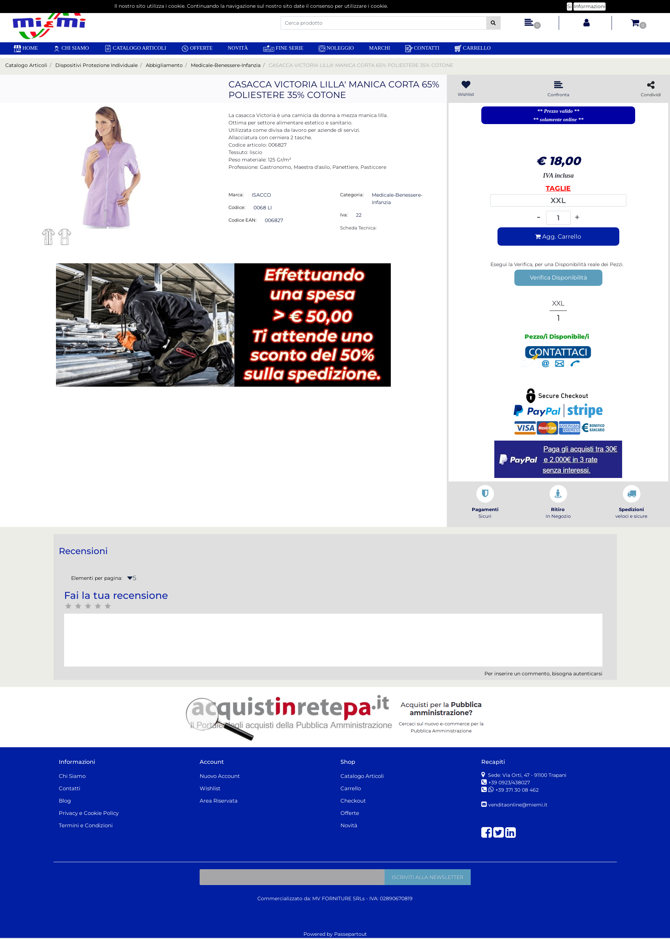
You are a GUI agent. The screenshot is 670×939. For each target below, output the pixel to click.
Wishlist (210, 788)
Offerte (197, 48)
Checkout (353, 800)
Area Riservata (219, 800)
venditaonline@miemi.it (517, 805)
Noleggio (336, 48)
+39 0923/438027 (509, 782)
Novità (238, 48)
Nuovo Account (220, 776)
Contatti (422, 48)
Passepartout (350, 934)
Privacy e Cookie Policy (89, 813)
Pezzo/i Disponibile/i (557, 336)
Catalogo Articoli (135, 48)
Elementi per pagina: (96, 578)
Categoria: (352, 194)
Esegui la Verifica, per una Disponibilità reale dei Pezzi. (557, 264)
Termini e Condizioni (86, 825)
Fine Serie (283, 48)
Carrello (473, 48)
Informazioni (589, 4)
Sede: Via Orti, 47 (526, 775)
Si (569, 4)
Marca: (236, 194)
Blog (65, 800)
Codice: (236, 207)
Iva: (344, 214)
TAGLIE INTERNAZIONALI (558, 189)
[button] (493, 23)
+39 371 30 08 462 (517, 790)
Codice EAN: (242, 220)
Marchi (379, 48)
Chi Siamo (71, 48)
